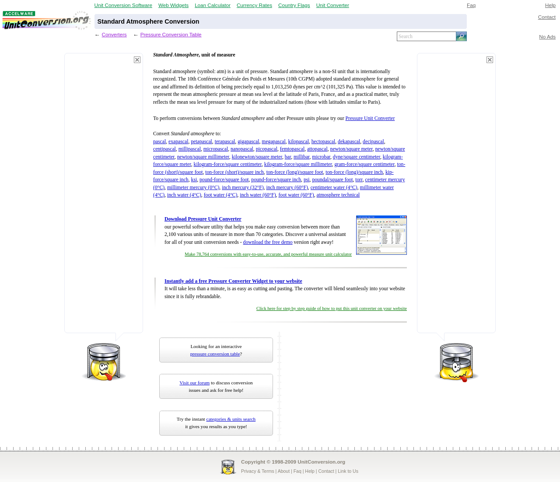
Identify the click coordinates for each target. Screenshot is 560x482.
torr (358, 180)
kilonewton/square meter (257, 157)
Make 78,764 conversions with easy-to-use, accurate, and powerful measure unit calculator (268, 254)
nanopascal (242, 149)
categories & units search (231, 419)
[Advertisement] (104, 197)
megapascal (273, 141)
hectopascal (323, 141)
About (284, 471)
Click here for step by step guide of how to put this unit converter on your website (331, 308)
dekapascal (349, 141)
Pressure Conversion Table (171, 34)
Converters (114, 34)
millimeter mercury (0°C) (193, 187)
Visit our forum (194, 382)
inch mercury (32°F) (242, 187)
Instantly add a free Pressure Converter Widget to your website (233, 281)
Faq (471, 5)
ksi (194, 180)
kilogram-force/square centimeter (228, 164)
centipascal (164, 149)
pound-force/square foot (224, 180)
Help (550, 5)
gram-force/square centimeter (364, 164)
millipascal (189, 149)
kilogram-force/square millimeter (298, 164)
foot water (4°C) (221, 195)
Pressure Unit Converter (370, 118)
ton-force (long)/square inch (354, 172)
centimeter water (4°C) (334, 187)
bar (288, 157)
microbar (321, 157)
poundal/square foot (332, 180)
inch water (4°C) (184, 195)
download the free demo (268, 242)
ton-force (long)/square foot (294, 172)
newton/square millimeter (203, 157)
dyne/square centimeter (356, 157)
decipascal (373, 141)
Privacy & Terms (257, 471)
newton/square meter (351, 149)
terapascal (225, 141)
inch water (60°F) (258, 195)
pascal (159, 141)
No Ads (547, 36)
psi (307, 180)
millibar (302, 157)
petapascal (201, 141)
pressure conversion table (215, 353)
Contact (547, 17)
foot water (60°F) (296, 195)
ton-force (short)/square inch (234, 172)
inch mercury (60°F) (287, 187)
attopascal (317, 149)
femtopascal (292, 149)
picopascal (266, 149)
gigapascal (248, 141)
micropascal (215, 149)
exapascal (178, 141)
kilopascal (298, 141)
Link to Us (348, 471)
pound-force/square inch (276, 180)
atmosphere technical (338, 195)
